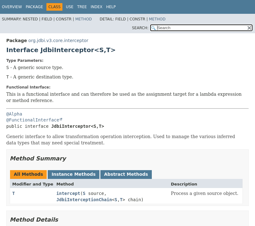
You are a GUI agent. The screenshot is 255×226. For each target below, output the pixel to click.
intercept (68, 193)
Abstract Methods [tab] (126, 174)
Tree (82, 7)
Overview (12, 7)
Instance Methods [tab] (73, 174)
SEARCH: (140, 28)
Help (111, 7)
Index (97, 7)
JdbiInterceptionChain (84, 199)
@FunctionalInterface (32, 119)
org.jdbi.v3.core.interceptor (58, 40)
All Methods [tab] (28, 174)
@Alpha (14, 113)
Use (69, 7)
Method (83, 19)
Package (34, 7)
